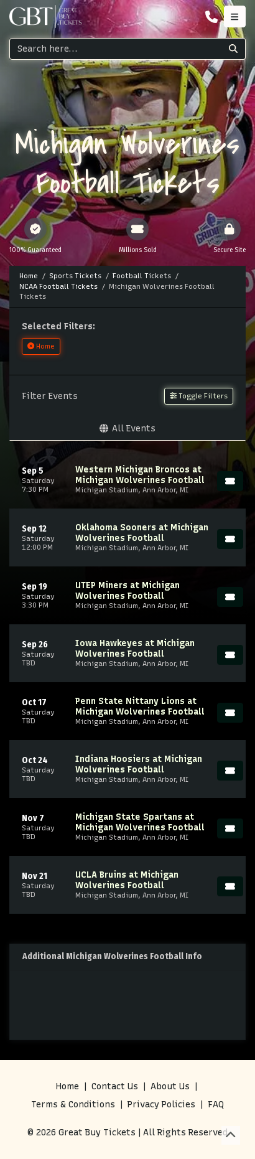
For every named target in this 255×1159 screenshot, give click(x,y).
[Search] (115, 49)
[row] (127, 480)
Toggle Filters (199, 396)
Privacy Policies (161, 1104)
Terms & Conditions (73, 1104)
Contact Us (114, 1086)
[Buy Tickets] (230, 481)
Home (67, 1086)
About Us (170, 1086)
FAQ (216, 1104)
